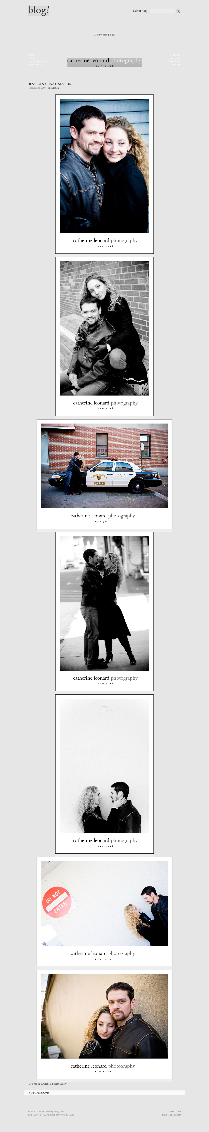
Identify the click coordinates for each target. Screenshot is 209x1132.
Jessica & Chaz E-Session (50, 84)
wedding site (174, 55)
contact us (175, 64)
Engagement (53, 88)
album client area (36, 64)
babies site (175, 58)
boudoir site (174, 61)
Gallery (63, 1084)
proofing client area (38, 61)
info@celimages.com (171, 1115)
